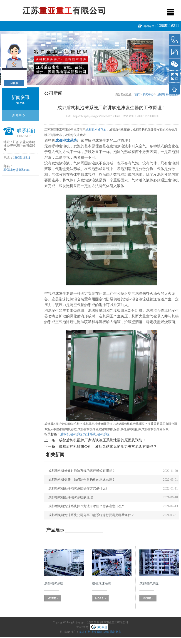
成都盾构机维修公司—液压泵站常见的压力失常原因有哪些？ (108, 446)
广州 (87, 631)
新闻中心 (18, 115)
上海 (94, 631)
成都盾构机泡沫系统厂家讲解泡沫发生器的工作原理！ (168, 94)
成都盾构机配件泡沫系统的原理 (70, 497)
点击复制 (93, 622)
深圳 (81, 631)
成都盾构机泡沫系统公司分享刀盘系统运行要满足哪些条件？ (91, 515)
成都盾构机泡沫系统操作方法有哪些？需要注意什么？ (86, 506)
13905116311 (168, 26)
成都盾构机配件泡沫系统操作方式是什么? (77, 488)
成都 (106, 631)
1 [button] (88, 80)
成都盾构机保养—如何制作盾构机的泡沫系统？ (81, 479)
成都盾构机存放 (96, 129)
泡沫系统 (89, 434)
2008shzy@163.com (16, 169)
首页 (137, 94)
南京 (100, 631)
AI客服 (14, 83)
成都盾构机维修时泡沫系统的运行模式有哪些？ (81, 470)
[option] (90, 58)
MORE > (53, 598)
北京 (118, 631)
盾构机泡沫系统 (71, 434)
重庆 (112, 631)
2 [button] (93, 80)
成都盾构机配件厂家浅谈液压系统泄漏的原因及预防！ (102, 440)
